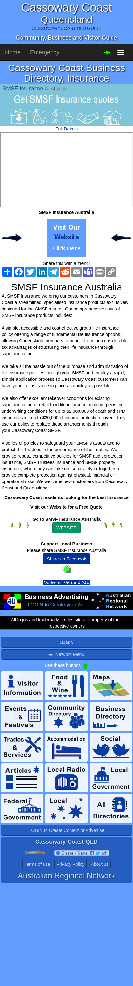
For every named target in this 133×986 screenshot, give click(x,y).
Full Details (66, 128)
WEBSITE (66, 527)
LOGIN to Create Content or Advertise (66, 830)
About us (99, 864)
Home (13, 52)
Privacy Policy (70, 864)
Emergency (44, 52)
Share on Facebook (66, 558)
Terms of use (37, 864)
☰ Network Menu (66, 654)
